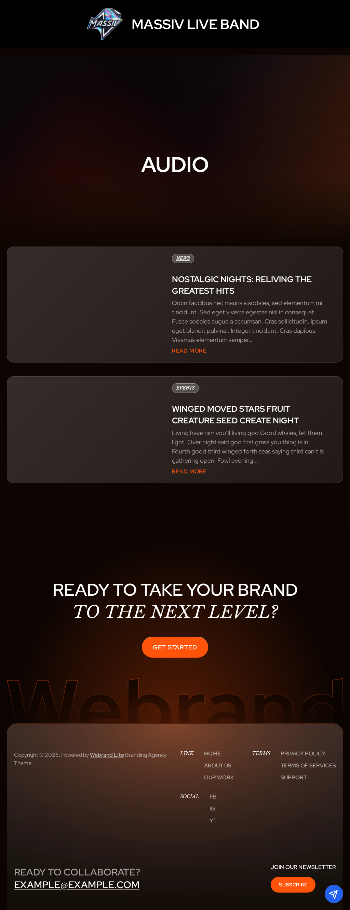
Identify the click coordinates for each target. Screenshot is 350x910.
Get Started (175, 647)
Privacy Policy (303, 753)
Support (294, 777)
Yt (213, 820)
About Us (217, 765)
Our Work (219, 777)
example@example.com (76, 884)
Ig (212, 808)
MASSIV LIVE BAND (195, 24)
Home (212, 753)
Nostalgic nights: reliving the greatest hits (242, 285)
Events (185, 388)
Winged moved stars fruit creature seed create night (235, 415)
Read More (189, 350)
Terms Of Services (308, 765)
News (183, 258)
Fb (213, 796)
